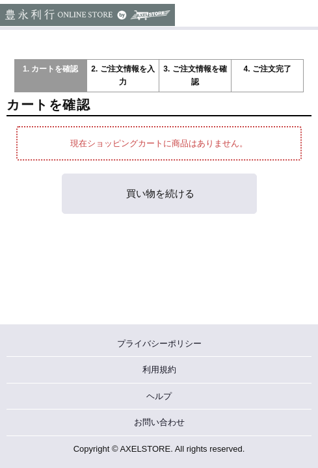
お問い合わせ (159, 422)
